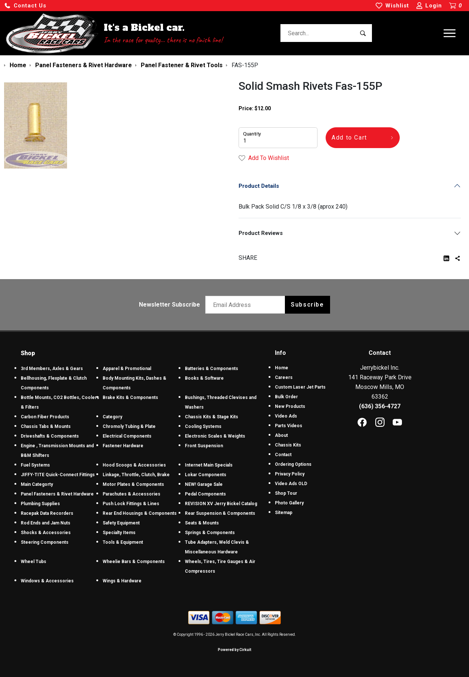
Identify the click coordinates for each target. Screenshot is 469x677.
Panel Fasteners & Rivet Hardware (57, 494)
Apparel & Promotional (127, 368)
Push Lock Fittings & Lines (131, 503)
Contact (283, 454)
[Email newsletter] (247, 305)
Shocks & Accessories (46, 532)
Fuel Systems (35, 465)
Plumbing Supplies (40, 503)
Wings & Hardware (122, 580)
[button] (25, 5)
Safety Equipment (121, 523)
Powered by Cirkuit (234, 650)
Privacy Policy (290, 474)
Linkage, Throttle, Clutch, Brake (136, 474)
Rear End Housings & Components (140, 513)
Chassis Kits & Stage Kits (211, 416)
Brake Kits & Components (130, 397)
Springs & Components (210, 532)
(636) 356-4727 (379, 406)
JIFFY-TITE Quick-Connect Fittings (58, 474)
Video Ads (286, 416)
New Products (290, 406)
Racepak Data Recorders (47, 513)
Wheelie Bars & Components (134, 561)
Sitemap (283, 512)
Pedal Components (205, 494)
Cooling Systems (203, 426)
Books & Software (204, 378)
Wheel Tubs (33, 561)
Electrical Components (127, 436)
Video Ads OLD (291, 483)
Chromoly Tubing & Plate (129, 426)
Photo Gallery (289, 503)
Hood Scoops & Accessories (134, 465)
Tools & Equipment (123, 542)
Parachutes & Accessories (131, 494)
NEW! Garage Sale (204, 484)
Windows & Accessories (47, 580)
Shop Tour (286, 493)
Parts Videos (288, 425)
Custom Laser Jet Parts (300, 387)
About (281, 435)
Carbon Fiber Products (45, 416)
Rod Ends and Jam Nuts (45, 523)
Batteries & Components (211, 368)
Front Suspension (204, 445)
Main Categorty (37, 484)
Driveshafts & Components (50, 436)
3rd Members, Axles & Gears (52, 368)
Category (112, 416)
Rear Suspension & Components (220, 513)
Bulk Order (286, 396)
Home (281, 367)
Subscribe (307, 304)
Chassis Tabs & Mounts (46, 426)
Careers (284, 377)
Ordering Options (293, 464)
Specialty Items (119, 532)
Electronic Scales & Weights (215, 436)
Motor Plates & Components (133, 484)
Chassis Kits (288, 445)
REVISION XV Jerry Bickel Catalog (221, 503)
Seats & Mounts (202, 523)
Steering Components (45, 542)
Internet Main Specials (209, 465)
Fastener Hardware (123, 445)
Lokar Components (205, 474)
